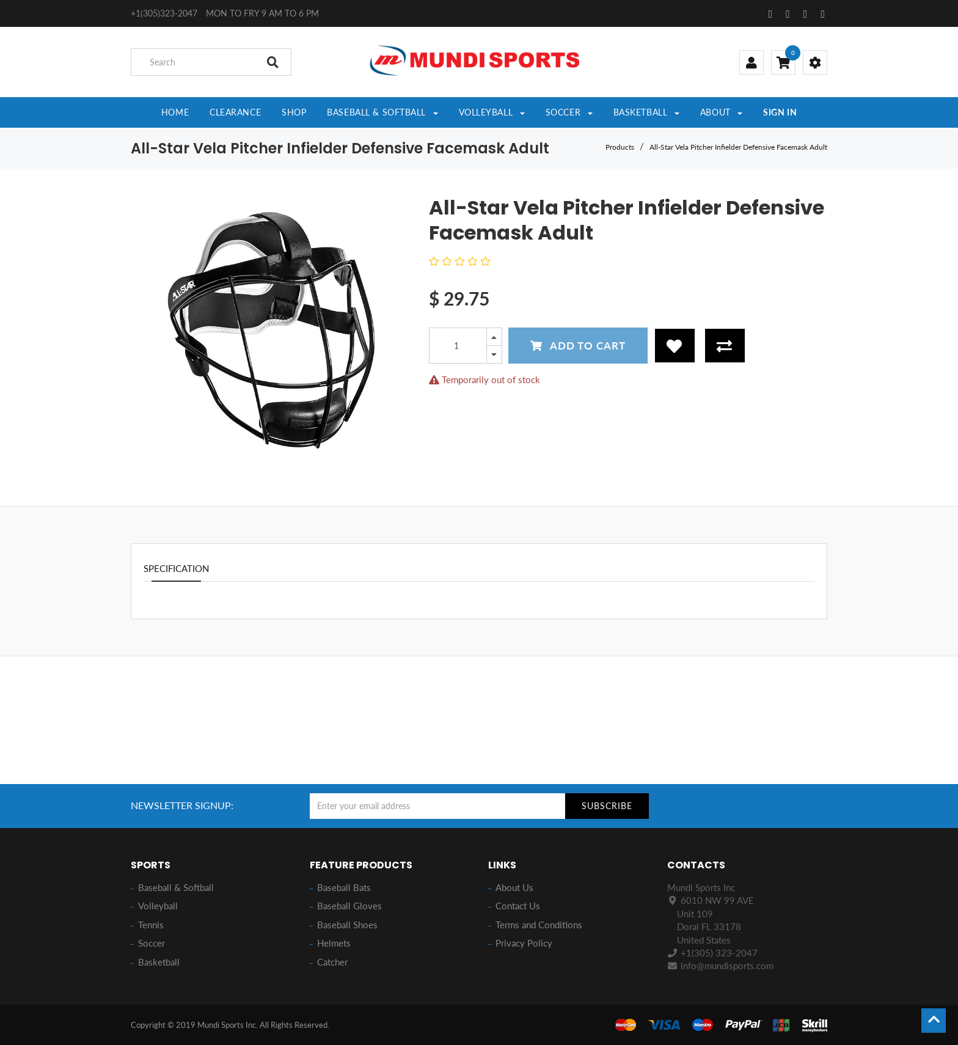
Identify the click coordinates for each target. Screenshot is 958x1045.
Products (619, 147)
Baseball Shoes (347, 924)
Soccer (151, 942)
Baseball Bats (344, 887)
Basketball (159, 961)
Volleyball (158, 905)
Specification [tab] (176, 568)
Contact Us (517, 905)
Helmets (334, 942)
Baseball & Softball (176, 887)
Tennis (151, 924)
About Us (514, 887)
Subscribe (607, 806)
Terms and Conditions (538, 924)
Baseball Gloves (349, 905)
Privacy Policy (523, 942)
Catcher (332, 961)
